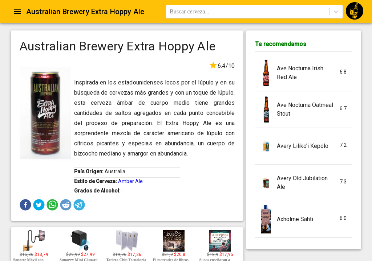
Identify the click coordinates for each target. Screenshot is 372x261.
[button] (25, 205)
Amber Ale (130, 181)
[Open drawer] (17, 11)
